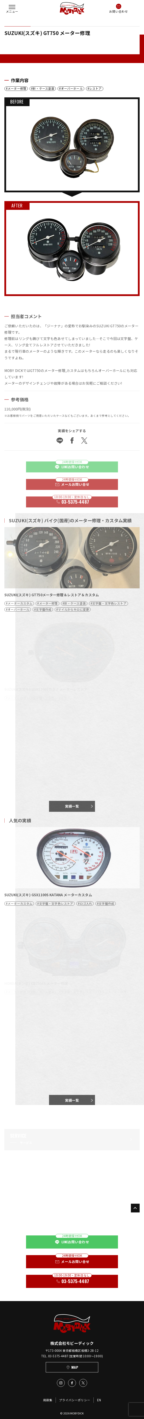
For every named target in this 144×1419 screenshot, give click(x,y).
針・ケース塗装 (43, 88)
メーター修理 (17, 88)
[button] (12, 8)
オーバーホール (72, 88)
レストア (95, 88)
